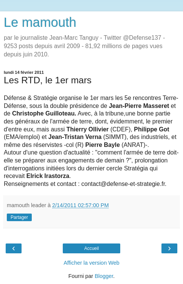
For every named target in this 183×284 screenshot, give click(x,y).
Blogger (104, 276)
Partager (19, 217)
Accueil (91, 248)
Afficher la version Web (91, 263)
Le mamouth (40, 22)
